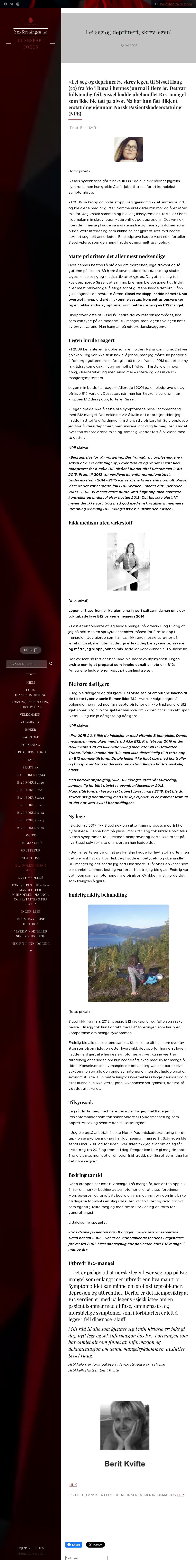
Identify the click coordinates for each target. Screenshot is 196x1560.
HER (180, 1495)
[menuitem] (30, 682)
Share (73, 1544)
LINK (73, 1485)
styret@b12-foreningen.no (176, 4)
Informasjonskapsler (31, 1554)
